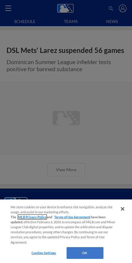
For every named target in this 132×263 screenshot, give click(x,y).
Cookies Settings (44, 253)
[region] (66, 231)
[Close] (122, 208)
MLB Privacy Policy (32, 217)
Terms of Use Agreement (72, 217)
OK (84, 253)
